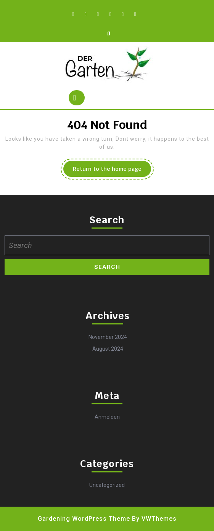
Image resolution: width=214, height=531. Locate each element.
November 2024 (107, 337)
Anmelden (107, 417)
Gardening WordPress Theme (84, 518)
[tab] (77, 97)
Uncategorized (107, 485)
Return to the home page (112, 171)
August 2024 (107, 349)
